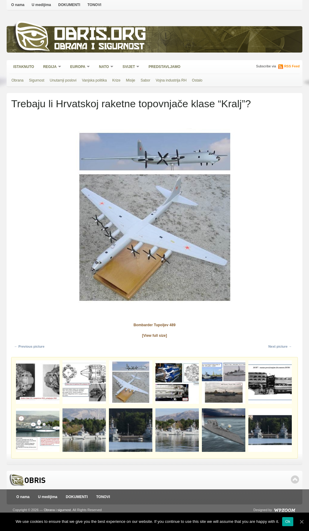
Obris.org (100, 35)
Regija (50, 67)
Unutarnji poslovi (63, 80)
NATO (104, 67)
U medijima (41, 5)
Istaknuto (23, 67)
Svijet (129, 67)
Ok (287, 521)
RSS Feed (292, 66)
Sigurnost (36, 80)
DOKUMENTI (69, 5)
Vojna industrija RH (171, 80)
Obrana (17, 80)
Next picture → (280, 346)
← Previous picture (29, 346)
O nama (17, 5)
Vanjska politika (94, 80)
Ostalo (197, 80)
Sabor (145, 80)
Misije (130, 80)
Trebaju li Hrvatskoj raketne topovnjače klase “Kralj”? (131, 103)
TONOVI (94, 5)
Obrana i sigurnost (99, 47)
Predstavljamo (164, 67)
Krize (116, 80)
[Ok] (301, 522)
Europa (78, 67)
